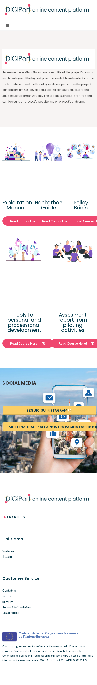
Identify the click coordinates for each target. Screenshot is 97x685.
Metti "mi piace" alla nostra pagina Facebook (52, 427)
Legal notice (10, 612)
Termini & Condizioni (16, 607)
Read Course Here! (27, 221)
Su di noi (8, 551)
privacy (7, 601)
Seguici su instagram (49, 410)
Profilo (7, 596)
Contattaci (9, 590)
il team (7, 556)
